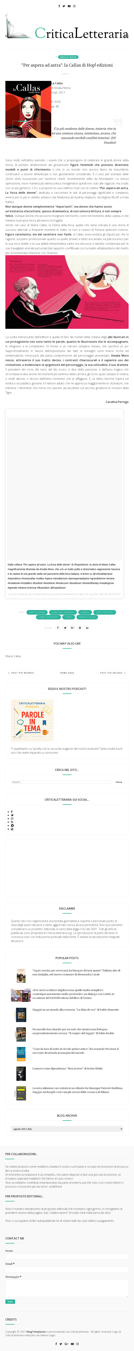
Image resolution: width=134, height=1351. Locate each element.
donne (85, 612)
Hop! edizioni (104, 612)
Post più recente (21, 673)
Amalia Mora (68, 57)
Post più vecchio (113, 673)
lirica (68, 617)
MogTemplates (36, 1331)
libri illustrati (48, 617)
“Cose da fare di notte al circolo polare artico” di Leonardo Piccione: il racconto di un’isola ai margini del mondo (75, 1050)
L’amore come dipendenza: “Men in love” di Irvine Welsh (67, 1068)
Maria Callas (87, 617)
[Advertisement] (67, 868)
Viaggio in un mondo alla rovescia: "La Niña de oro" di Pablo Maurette (75, 1009)
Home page (67, 673)
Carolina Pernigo (63, 612)
